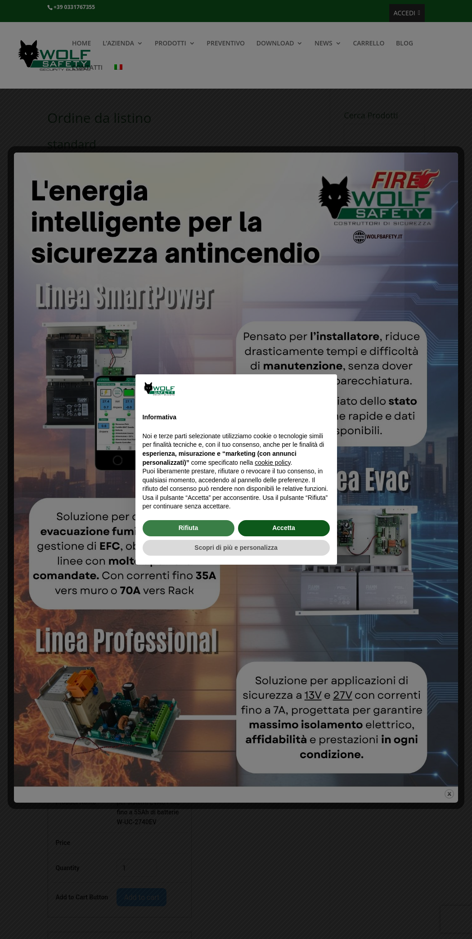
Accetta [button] (283, 527)
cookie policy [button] (272, 462)
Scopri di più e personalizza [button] (235, 547)
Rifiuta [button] (188, 527)
